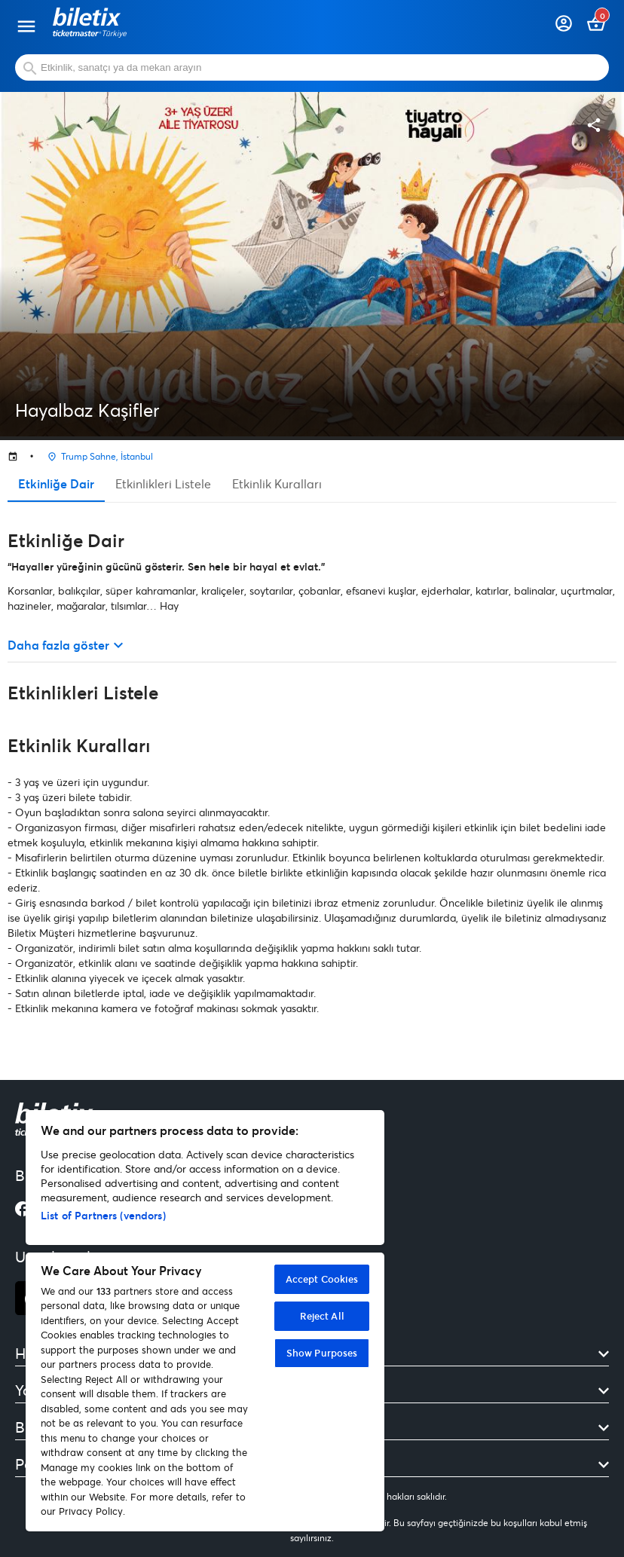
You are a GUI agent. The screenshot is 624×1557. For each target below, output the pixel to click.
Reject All (322, 1316)
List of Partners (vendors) (103, 1215)
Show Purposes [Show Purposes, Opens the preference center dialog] (322, 1353)
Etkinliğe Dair (56, 483)
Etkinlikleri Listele (163, 483)
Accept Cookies (322, 1279)
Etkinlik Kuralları (277, 483)
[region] (205, 1321)
